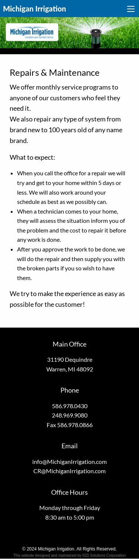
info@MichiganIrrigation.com (69, 461)
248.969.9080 (69, 415)
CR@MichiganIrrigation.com (69, 470)
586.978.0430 (69, 405)
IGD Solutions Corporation (104, 555)
